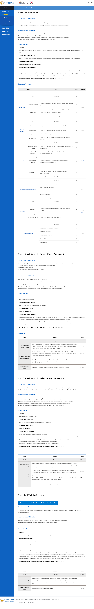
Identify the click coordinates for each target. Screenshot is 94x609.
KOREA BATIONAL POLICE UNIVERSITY (7, 3)
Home (88, 2)
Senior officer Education (7, 24)
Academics (7, 14)
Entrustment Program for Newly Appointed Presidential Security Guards (37, 502)
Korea (92, 2)
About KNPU (7, 11)
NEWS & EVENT (7, 34)
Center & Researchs (7, 22)
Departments (7, 18)
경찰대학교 (7, 600)
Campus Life (7, 31)
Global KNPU (7, 28)
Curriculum (7, 20)
